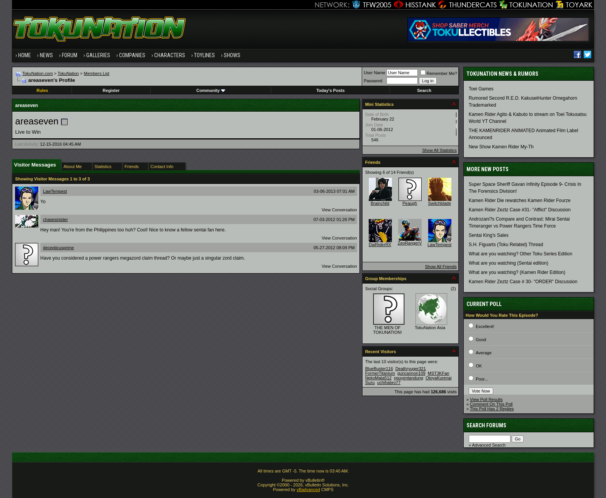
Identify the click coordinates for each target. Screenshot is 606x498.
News (46, 55)
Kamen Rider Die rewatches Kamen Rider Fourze (519, 200)
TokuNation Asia (430, 327)
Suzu (370, 382)
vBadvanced (308, 489)
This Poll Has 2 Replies (492, 408)
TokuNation (68, 73)
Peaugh (409, 203)
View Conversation (339, 209)
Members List (96, 73)
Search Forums (486, 425)
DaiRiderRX (380, 244)
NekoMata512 (378, 378)
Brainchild (380, 203)
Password (373, 80)
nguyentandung (408, 378)
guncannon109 (411, 373)
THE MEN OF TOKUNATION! (387, 330)
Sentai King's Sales (489, 235)
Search (424, 90)
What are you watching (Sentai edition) (508, 263)
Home (24, 55)
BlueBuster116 (379, 368)
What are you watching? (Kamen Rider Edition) (517, 272)
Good (481, 339)
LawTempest (55, 191)
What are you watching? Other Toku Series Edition (520, 254)
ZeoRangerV (410, 243)
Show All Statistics (439, 150)
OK (479, 366)
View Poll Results (486, 399)
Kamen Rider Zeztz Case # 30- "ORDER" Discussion (523, 281)
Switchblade (439, 203)
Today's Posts (330, 90)
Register (111, 90)
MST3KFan (438, 373)
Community (210, 90)
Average (484, 352)
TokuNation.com (37, 73)
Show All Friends (441, 266)
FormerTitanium (380, 373)
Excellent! (485, 326)
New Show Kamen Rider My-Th (501, 147)
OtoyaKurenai (438, 378)
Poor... (482, 379)
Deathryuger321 (410, 368)
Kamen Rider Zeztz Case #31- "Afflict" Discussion (520, 209)
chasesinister (55, 219)
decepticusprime (58, 247)
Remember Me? (438, 73)
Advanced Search (489, 445)
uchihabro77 (389, 382)
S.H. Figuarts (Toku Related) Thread (506, 244)
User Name (374, 72)
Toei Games (481, 89)
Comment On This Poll (491, 404)
